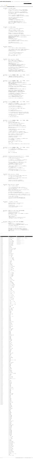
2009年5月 (2, 398)
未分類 (9, 439)
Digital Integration (10, 243)
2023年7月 (2, 265)
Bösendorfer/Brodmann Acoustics (12, 378)
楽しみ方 (10, 340)
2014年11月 (2, 346)
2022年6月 (2, 275)
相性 (9, 347)
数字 (9, 333)
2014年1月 (2, 354)
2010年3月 (2, 390)
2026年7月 (2, 237)
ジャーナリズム (10, 282)
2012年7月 (2, 368)
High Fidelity (10, 244)
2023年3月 (2, 268)
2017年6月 (2, 322)
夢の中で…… (10, 46)
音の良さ (10, 368)
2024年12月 (2, 252)
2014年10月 (2, 347)
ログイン (26, 237)
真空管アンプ (10, 348)
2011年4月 (2, 380)
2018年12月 (2, 308)
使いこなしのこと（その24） (13, 174)
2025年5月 (2, 248)
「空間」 (10, 262)
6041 (9, 375)
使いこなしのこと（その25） (13, 59)
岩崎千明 (10, 430)
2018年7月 (2, 312)
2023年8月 (2, 264)
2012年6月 (2, 369)
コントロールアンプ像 (11, 280)
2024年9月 (2, 254)
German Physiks (10, 387)
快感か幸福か (10, 326)
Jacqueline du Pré (10, 446)
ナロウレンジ (10, 290)
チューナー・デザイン (11, 286)
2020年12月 (2, 289)
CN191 (9, 422)
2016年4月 (2, 333)
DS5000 (9, 383)
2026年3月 (2, 240)
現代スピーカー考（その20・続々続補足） (16, 221)
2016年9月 (2, 329)
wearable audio (10, 255)
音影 (9, 369)
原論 (9, 315)
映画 (9, 336)
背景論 (9, 355)
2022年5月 (2, 276)
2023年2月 (2, 269)
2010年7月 (2, 387)
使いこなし (10, 308)
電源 (9, 365)
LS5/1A (9, 398)
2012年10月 (2, 366)
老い (9, 354)
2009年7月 (2, 396)
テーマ (9, 237)
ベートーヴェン (10, 436)
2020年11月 (2, 290)
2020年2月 (2, 297)
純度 (9, 350)
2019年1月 (2, 307)
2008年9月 (2, 404)
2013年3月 (2, 362)
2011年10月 (2, 375)
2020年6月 (2, 294)
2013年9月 (2, 357)
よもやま (6, 47)
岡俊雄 (9, 429)
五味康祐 (10, 425)
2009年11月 (2, 393)
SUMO (9, 414)
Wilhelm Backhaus (11, 451)
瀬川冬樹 (3, 222)
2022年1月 (2, 279)
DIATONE (10, 382)
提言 (9, 332)
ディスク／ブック (10, 287)
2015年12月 (2, 336)
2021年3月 (2, 287)
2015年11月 (2, 337)
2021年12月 (2, 280)
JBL (9, 389)
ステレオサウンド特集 (11, 284)
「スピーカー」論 (10, 258)
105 (9, 396)
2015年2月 (2, 344)
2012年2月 (2, 372)
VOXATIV (10, 423)
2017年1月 (2, 326)
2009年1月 (2, 401)
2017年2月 (2, 325)
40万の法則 (10, 239)
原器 (9, 314)
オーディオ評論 (5, 75)
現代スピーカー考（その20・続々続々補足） (16, 210)
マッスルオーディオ (11, 298)
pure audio (10, 251)
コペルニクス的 (10, 279)
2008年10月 (2, 403)
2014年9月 (2, 348)
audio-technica (10, 376)
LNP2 (9, 403)
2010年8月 (2, 386)
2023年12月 (2, 261)
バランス (10, 293)
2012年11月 (2, 365)
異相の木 (10, 346)
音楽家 (9, 440)
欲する (9, 341)
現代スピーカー (5, 211)
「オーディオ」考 (10, 257)
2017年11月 (2, 318)
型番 (9, 319)
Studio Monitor (10, 394)
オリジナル (10, 269)
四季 (9, 318)
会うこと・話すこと (11, 307)
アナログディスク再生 (11, 266)
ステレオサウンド (10, 283)
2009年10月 (2, 394)
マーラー (10, 437)
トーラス (10, 289)
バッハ (9, 435)
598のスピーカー (10, 240)
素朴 (9, 351)
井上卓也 (10, 426)
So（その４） (18, 239)
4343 (9, 390)
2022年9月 (2, 273)
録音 (9, 364)
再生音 (9, 311)
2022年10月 (2, 272)
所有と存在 (10, 329)
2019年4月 (2, 305)
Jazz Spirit (10, 247)
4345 (9, 391)
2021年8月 (2, 283)
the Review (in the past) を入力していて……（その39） (18, 156)
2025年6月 (2, 247)
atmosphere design (11, 241)
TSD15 (9, 386)
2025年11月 (2, 243)
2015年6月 (2, 341)
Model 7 (9, 401)
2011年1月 (2, 382)
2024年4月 (2, 258)
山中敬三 (10, 428)
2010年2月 (2, 391)
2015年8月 (2, 339)
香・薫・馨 (10, 371)
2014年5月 (2, 351)
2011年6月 (2, 378)
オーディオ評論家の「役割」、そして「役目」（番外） (18, 120)
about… (2, 5)
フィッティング (10, 294)
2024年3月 (2, 259)
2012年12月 (2, 364)
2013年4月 (2, 361)
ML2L (9, 404)
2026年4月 (2, 239)
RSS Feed (5, 5)
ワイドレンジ (10, 305)
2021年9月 (2, 282)
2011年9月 (2, 376)
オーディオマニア (10, 273)
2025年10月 (2, 244)
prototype (10, 250)
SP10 (9, 419)
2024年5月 (2, 257)
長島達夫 (10, 433)
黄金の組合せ (10, 372)
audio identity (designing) (5, 1)
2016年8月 (2, 330)
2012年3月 (2, 371)
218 (9, 407)
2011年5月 (2, 379)
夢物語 (9, 322)
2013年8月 (2, 358)
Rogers (9, 412)
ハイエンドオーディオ (11, 291)
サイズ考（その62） (12, 27)
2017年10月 (2, 319)
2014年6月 (2, 350)
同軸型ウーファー (10, 316)
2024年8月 (2, 255)
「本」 (9, 261)
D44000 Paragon (10, 393)
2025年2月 (2, 250)
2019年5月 (2, 304)
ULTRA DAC (10, 408)
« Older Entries (1, 233)
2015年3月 (2, 343)
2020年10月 (2, 291)
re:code (9, 252)
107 (9, 397)
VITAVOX (10, 421)
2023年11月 (2, 262)
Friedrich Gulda (10, 444)
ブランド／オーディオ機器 (11, 373)
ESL (9, 411)
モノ (9, 300)
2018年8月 (2, 311)
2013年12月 (2, 355)
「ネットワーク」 (10, 259)
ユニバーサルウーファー (11, 301)
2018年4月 (2, 314)
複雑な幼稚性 (10, 357)
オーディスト (10, 276)
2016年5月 (2, 332)
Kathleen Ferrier (10, 448)
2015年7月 (2, 340)
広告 (9, 325)
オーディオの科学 (10, 272)
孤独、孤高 (10, 323)
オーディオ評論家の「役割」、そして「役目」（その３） (19, 101)
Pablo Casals (10, 450)
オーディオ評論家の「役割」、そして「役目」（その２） (19, 147)
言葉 (9, 358)
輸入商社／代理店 (10, 362)
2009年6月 (2, 397)
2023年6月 (2, 266)
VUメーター (10, 254)
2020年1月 (2, 298)
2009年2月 (2, 400)
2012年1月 (2, 373)
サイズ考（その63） (12, 8)
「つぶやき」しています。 (13, 201)
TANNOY (10, 415)
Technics (10, 418)
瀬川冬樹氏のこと (10, 455)
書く (9, 337)
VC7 (9, 380)
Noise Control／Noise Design (12, 248)
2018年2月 (2, 316)
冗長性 (9, 312)
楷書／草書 (10, 339)
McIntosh (10, 405)
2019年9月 (2, 301)
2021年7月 (2, 284)
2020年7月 (2, 293)
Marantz (9, 400)
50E (9, 410)
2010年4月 (2, 389)
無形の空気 (10, 344)
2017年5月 (2, 323)
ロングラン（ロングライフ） (12, 304)
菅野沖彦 (10, 432)
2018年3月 (2, 315)
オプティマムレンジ (11, 268)
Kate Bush (10, 447)
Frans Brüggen (10, 443)
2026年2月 (2, 241)
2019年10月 (2, 300)
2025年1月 (2, 251)
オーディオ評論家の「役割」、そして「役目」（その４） (19, 80)
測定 (9, 343)
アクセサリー (10, 265)
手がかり (10, 330)
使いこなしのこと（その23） (13, 184)
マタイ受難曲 (10, 297)
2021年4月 (2, 286)
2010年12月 (2, 383)
